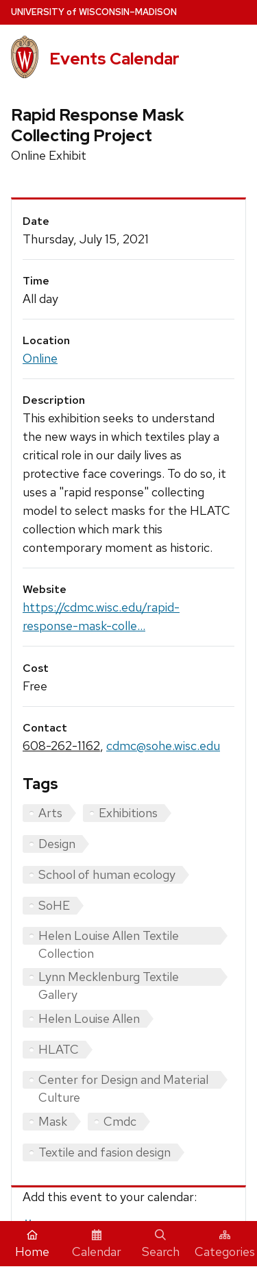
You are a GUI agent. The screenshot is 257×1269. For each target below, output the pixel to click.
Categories (225, 1244)
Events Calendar (114, 58)
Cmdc (119, 1121)
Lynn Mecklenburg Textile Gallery (108, 977)
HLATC (58, 1049)
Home (32, 1244)
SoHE (54, 905)
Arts (50, 813)
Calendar (96, 1244)
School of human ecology (106, 874)
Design (56, 843)
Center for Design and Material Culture (123, 1080)
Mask (52, 1121)
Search (161, 1244)
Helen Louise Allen (89, 1018)
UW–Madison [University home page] (94, 12)
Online (40, 358)
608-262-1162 (61, 745)
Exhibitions (128, 813)
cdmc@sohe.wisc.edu (163, 745)
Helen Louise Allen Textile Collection (108, 936)
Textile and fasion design (104, 1152)
